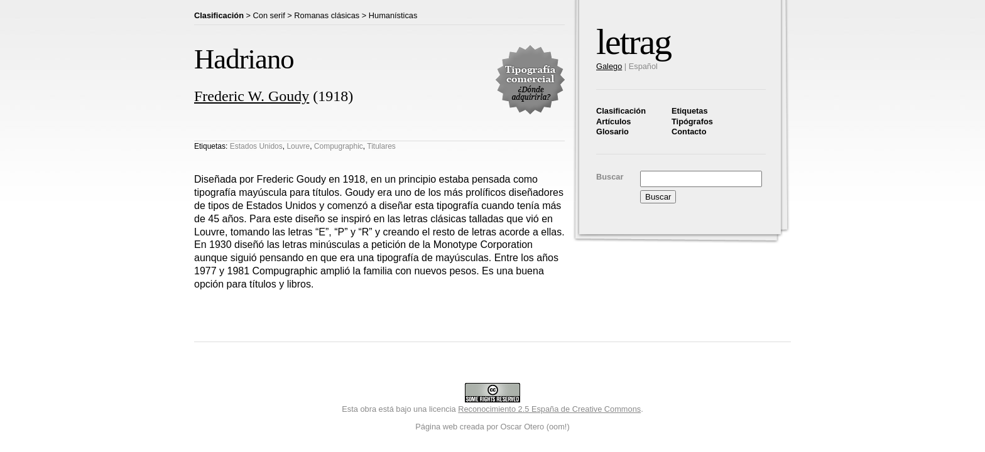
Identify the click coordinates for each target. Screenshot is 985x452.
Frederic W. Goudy (251, 96)
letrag (633, 42)
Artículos (613, 121)
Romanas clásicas (326, 15)
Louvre (298, 146)
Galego (609, 66)
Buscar (609, 176)
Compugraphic (338, 146)
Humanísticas (393, 15)
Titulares (381, 146)
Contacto (689, 131)
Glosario (612, 131)
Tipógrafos (692, 121)
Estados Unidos (256, 146)
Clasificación (621, 111)
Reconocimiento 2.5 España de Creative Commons (549, 409)
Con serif (269, 15)
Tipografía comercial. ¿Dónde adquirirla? (530, 79)
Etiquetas (690, 111)
